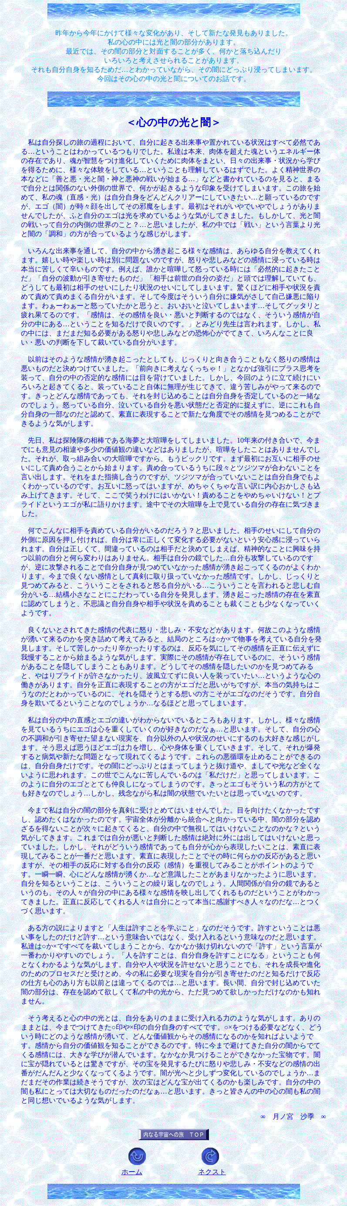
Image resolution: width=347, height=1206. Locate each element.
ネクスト (212, 1172)
